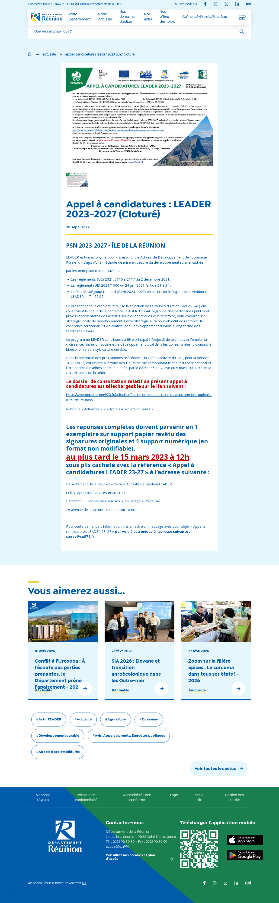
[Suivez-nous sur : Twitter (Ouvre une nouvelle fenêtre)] (226, 5)
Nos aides (148, 17)
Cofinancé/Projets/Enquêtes (204, 17)
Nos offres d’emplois (167, 16)
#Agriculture (115, 719)
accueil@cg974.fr (119, 846)
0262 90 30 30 (124, 842)
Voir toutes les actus (215, 769)
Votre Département (79, 17)
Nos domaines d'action (127, 16)
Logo (174, 795)
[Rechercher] (241, 31)
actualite (49, 54)
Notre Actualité (105, 17)
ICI (84, 883)
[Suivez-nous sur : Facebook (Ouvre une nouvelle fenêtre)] (205, 4)
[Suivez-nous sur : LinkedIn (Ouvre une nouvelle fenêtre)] (237, 4)
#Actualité (43, 690)
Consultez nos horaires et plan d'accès (130, 857)
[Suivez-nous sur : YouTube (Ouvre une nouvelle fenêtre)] (248, 4)
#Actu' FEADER (48, 719)
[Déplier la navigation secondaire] (242, 17)
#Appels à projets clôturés (58, 752)
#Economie (148, 719)
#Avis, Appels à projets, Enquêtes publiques (129, 735)
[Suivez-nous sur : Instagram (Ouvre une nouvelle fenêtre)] (215, 4)
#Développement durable (57, 735)
